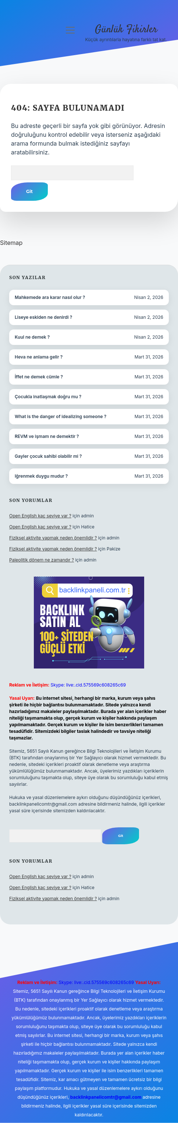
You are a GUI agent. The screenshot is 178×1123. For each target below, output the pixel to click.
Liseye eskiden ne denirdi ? (43, 317)
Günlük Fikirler (126, 29)
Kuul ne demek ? (32, 337)
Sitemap (11, 242)
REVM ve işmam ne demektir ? (47, 436)
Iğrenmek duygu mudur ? (41, 476)
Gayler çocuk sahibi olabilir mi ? (48, 456)
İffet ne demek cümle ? (39, 376)
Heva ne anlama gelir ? (39, 357)
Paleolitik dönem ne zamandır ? (41, 560)
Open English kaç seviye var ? (40, 515)
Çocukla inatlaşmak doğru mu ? (48, 396)
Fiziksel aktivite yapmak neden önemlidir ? (53, 538)
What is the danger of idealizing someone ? (60, 416)
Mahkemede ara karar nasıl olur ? (50, 297)
